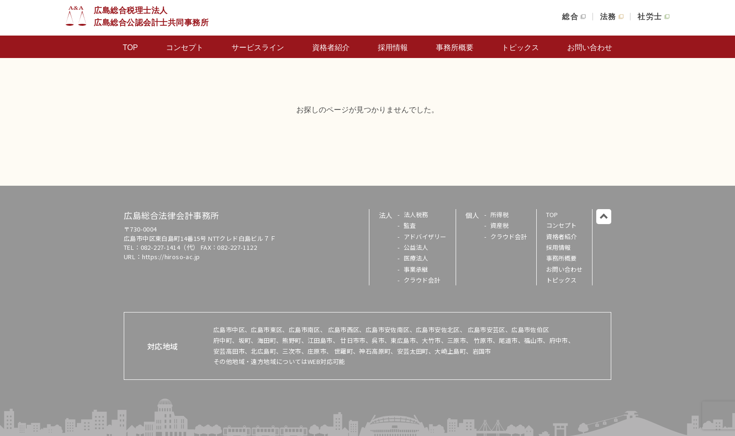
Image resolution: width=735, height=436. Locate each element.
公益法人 (416, 247)
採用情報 (393, 47)
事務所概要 (454, 47)
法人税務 (416, 214)
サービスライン (258, 47)
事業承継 (416, 269)
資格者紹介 (331, 47)
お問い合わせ (589, 47)
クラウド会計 (422, 280)
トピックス (520, 47)
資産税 (499, 225)
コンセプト (184, 47)
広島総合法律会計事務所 (171, 215)
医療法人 (416, 258)
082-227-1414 (160, 247)
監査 (410, 225)
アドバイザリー (425, 236)
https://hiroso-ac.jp (171, 256)
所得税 (499, 214)
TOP (130, 47)
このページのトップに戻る (603, 216)
